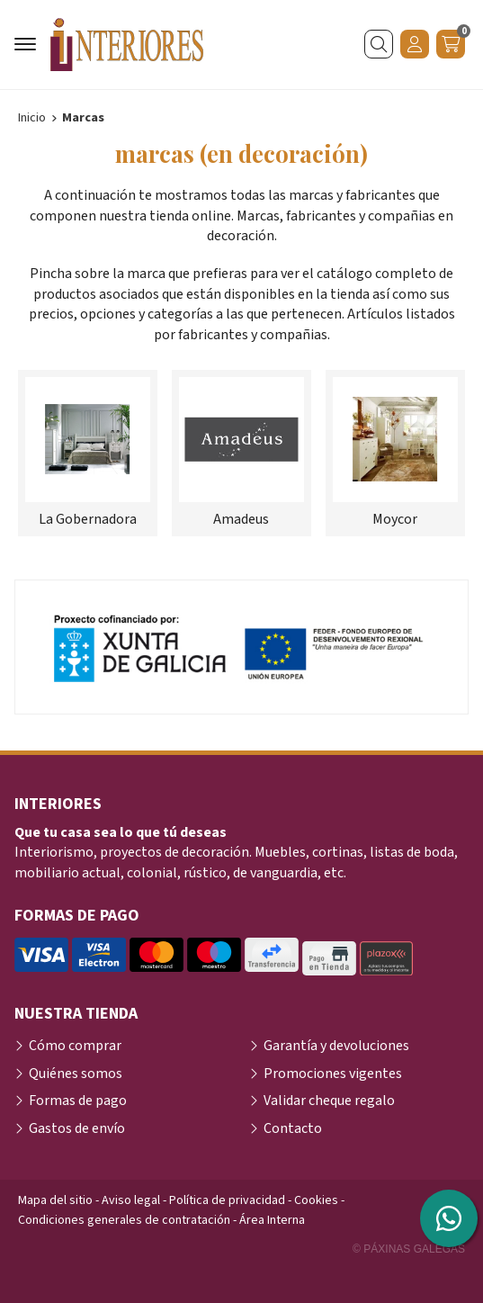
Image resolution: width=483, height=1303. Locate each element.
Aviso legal (131, 1200)
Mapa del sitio (55, 1200)
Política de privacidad (227, 1200)
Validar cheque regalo (329, 1100)
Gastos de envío (77, 1128)
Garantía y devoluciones (336, 1046)
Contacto (293, 1128)
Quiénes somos (75, 1073)
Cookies (316, 1200)
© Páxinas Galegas (409, 1249)
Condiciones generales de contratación (124, 1220)
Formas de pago (78, 1100)
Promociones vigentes (333, 1073)
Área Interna (272, 1220)
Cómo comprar (75, 1046)
